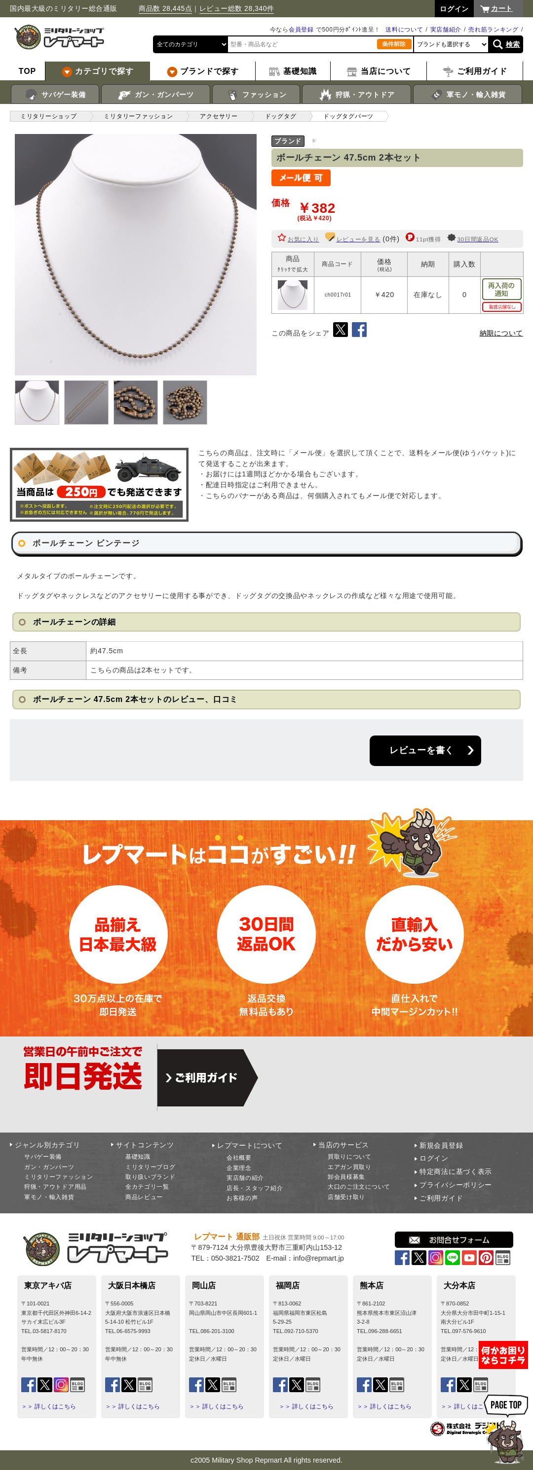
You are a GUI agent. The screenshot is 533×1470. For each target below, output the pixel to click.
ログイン (434, 1158)
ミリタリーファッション (58, 1176)
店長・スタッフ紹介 (255, 1188)
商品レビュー (144, 1197)
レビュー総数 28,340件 (236, 8)
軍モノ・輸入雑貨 (467, 95)
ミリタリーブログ (150, 1167)
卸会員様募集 (346, 1176)
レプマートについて (249, 1145)
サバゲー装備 (55, 95)
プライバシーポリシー (455, 1185)
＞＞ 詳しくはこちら (48, 1406)
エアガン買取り (350, 1167)
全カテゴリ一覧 (147, 1186)
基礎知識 (138, 1156)
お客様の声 (242, 1198)
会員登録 (301, 29)
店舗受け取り (346, 1197)
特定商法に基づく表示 (455, 1171)
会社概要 (239, 1157)
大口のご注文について (359, 1186)
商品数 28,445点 (165, 8)
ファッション (256, 95)
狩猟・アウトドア (356, 95)
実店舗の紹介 (245, 1177)
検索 (513, 44)
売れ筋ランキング (493, 29)
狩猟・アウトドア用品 (55, 1186)
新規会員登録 (441, 1145)
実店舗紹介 (446, 29)
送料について (404, 29)
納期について (501, 333)
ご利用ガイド (441, 1198)
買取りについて (350, 1156)
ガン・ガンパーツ (155, 95)
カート (502, 8)
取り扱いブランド (150, 1176)
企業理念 (239, 1168)
